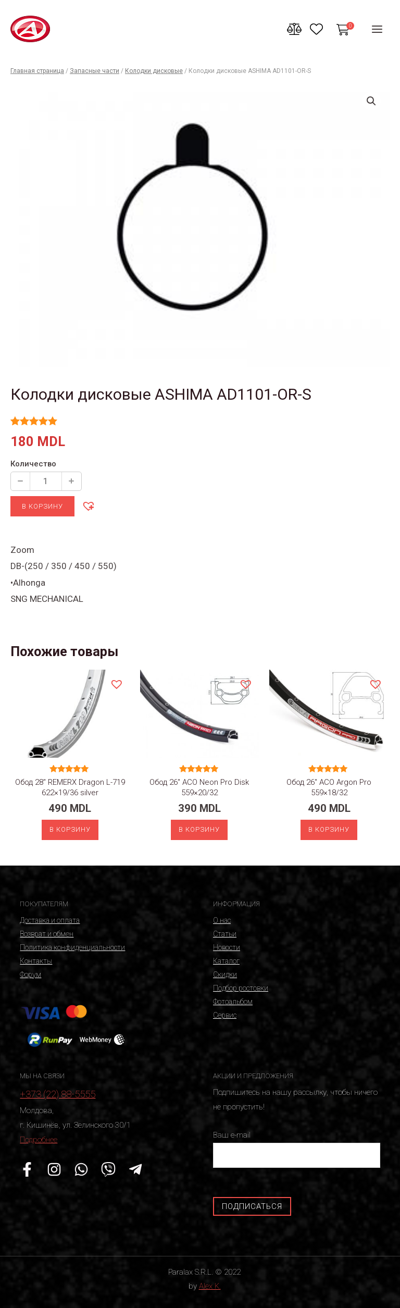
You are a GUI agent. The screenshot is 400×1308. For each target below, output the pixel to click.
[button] (88, 505)
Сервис (224, 1015)
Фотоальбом (233, 1001)
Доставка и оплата (50, 920)
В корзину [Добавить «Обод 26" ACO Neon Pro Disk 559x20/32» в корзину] (199, 829)
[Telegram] (135, 1169)
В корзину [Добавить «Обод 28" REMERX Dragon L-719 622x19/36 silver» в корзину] (70, 829)
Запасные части (94, 71)
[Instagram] (54, 1169)
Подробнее (38, 1139)
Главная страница (37, 71)
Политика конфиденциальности (72, 947)
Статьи (224, 934)
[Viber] (108, 1169)
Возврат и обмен (46, 934)
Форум (30, 974)
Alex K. (210, 1286)
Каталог (226, 961)
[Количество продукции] (46, 481)
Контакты (36, 961)
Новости (226, 947)
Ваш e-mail (296, 1148)
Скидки (225, 974)
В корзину (42, 506)
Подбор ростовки (240, 988)
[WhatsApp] (81, 1169)
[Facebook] (27, 1169)
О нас (222, 920)
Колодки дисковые (154, 71)
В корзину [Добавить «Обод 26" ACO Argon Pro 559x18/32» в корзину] (328, 829)
